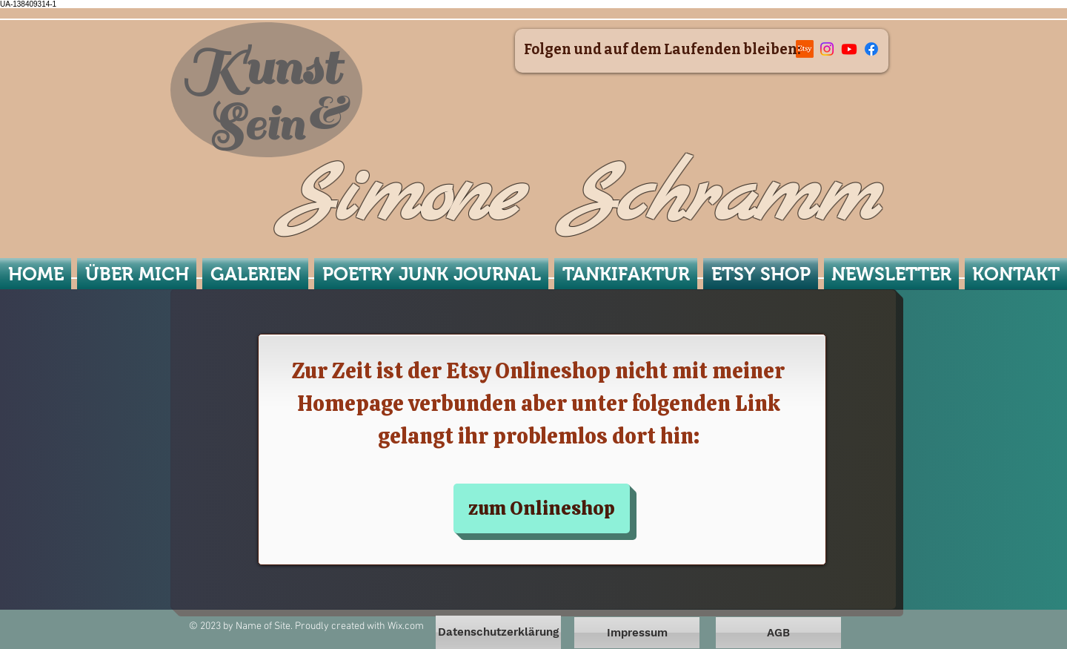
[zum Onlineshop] (541, 508)
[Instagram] (827, 49)
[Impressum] (636, 632)
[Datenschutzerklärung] (498, 632)
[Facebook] (871, 49)
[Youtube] (849, 49)
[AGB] (778, 632)
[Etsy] (805, 49)
